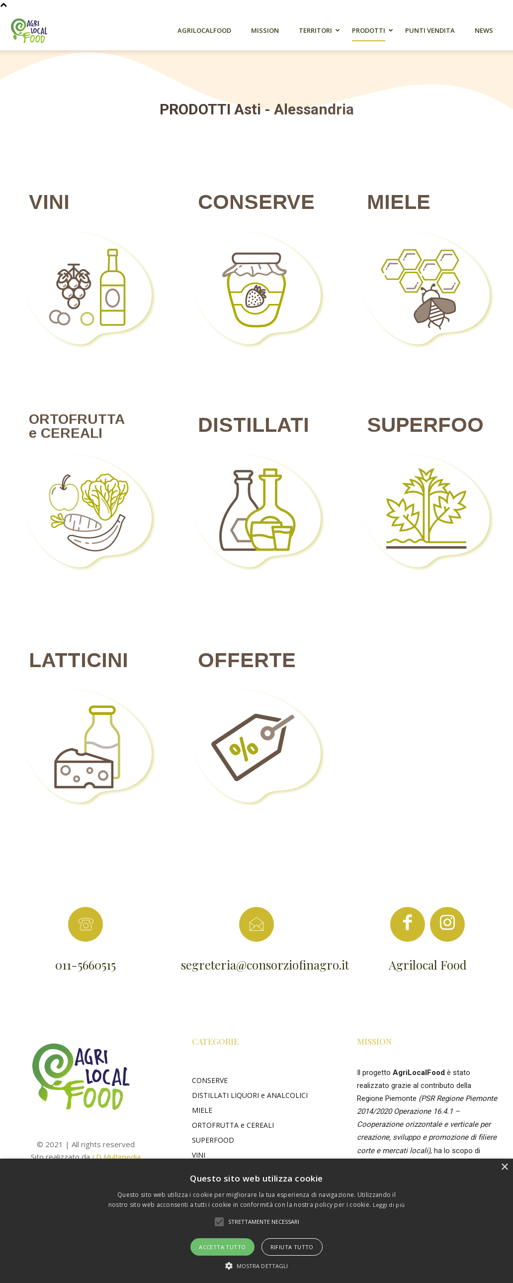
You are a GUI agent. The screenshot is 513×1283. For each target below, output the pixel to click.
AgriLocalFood (204, 30)
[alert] (256, 1221)
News (484, 30)
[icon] (407, 927)
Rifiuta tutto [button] (292, 1247)
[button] (219, 1222)
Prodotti (368, 30)
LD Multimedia (116, 1157)
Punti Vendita (430, 30)
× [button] (504, 1167)
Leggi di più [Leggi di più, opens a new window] (389, 1204)
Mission (265, 30)
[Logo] (35, 30)
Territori (315, 30)
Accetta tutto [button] (222, 1247)
